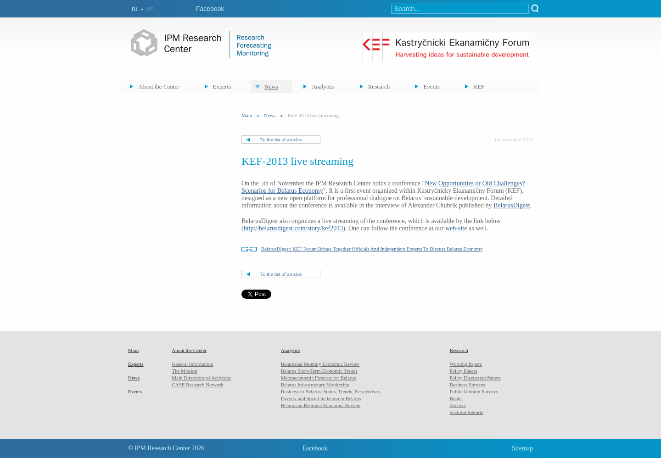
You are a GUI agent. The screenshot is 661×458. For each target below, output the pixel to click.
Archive (457, 405)
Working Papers (465, 364)
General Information (192, 364)
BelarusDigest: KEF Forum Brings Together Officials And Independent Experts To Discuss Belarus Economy (371, 248)
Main (246, 115)
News (271, 86)
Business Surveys (467, 384)
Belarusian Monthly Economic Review (320, 364)
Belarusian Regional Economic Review (320, 405)
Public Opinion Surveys (473, 391)
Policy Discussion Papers (474, 377)
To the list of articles (281, 139)
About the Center (158, 86)
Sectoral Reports (466, 412)
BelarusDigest (511, 205)
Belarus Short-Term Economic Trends (319, 371)
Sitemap (522, 448)
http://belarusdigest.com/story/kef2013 (293, 228)
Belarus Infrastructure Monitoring (315, 384)
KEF (479, 86)
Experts (222, 86)
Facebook (210, 8)
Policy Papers (463, 371)
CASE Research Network (197, 384)
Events (431, 86)
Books (455, 398)
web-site (456, 228)
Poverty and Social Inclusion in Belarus (321, 398)
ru (134, 8)
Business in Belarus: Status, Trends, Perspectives (330, 391)
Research (379, 86)
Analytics (323, 86)
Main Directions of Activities (201, 377)
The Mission (184, 371)
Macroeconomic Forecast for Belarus (318, 377)
